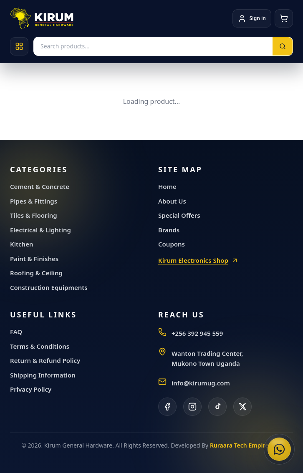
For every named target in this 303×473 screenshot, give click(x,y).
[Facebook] (167, 407)
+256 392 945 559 (197, 333)
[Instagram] (192, 407)
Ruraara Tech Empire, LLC (246, 445)
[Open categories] (19, 46)
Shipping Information (43, 375)
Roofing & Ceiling (36, 273)
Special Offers (179, 215)
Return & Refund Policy (45, 360)
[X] (242, 407)
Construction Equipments (49, 287)
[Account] (251, 18)
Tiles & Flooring (33, 215)
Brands (168, 230)
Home (167, 186)
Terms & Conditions (39, 346)
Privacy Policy (30, 389)
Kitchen (21, 244)
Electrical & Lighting (40, 230)
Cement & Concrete (39, 186)
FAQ (16, 331)
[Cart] (284, 18)
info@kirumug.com (201, 383)
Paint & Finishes (34, 258)
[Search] (283, 46)
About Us (172, 201)
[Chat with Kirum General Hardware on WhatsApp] (279, 449)
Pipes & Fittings (33, 201)
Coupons (171, 244)
